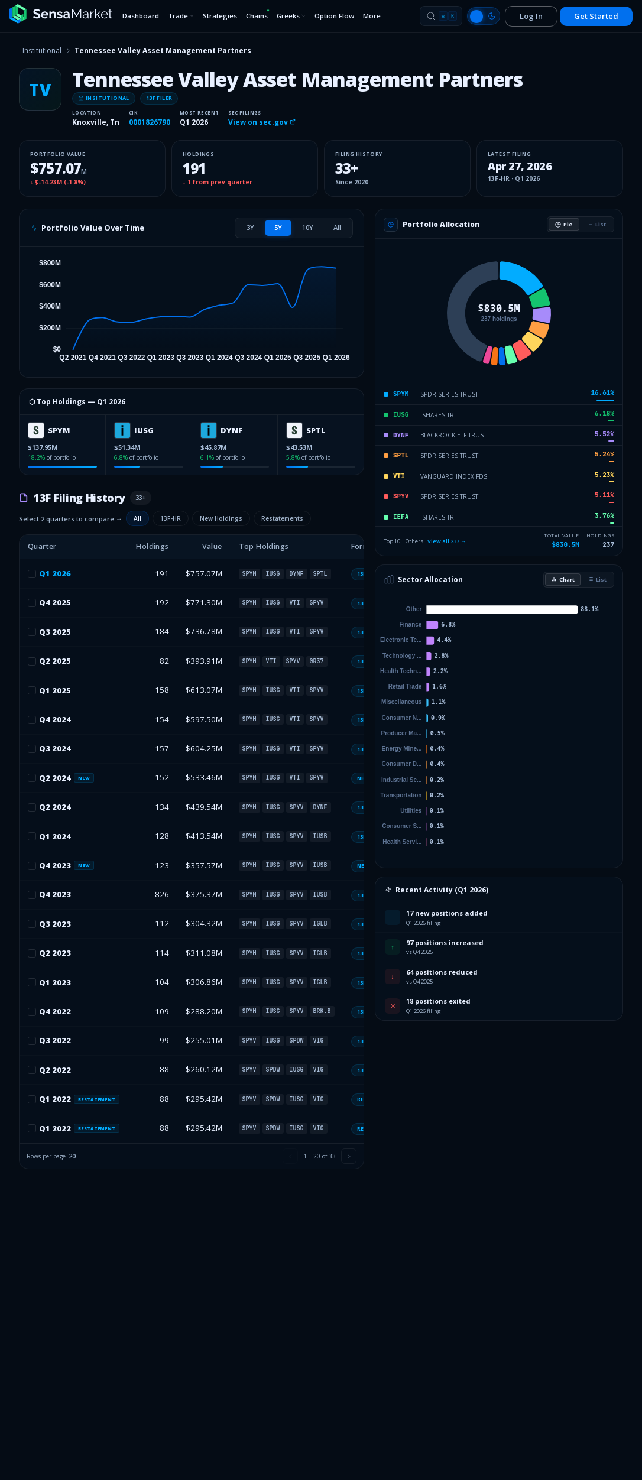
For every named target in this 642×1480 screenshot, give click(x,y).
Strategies (220, 15)
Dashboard (140, 15)
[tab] (250, 227)
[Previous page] (290, 1156)
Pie (564, 224)
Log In (531, 16)
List (596, 224)
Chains (258, 14)
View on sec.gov (262, 122)
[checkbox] (32, 574)
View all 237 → (446, 541)
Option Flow (334, 15)
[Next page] (348, 1156)
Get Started (596, 16)
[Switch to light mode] (483, 16)
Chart (563, 579)
